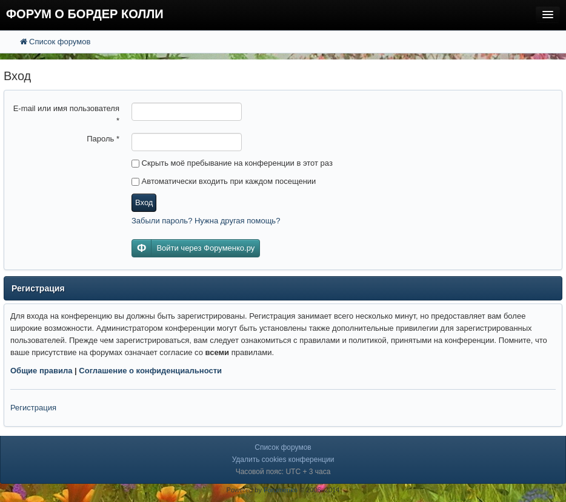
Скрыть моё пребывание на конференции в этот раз (232, 163)
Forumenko (281, 490)
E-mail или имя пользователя (66, 114)
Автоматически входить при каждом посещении (224, 181)
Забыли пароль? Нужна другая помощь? (206, 220)
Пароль (103, 138)
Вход (144, 202)
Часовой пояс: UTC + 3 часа (283, 471)
